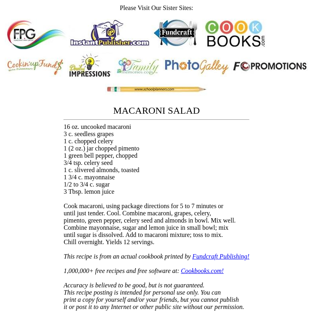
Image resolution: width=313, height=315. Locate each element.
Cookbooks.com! (202, 270)
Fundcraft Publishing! (220, 256)
